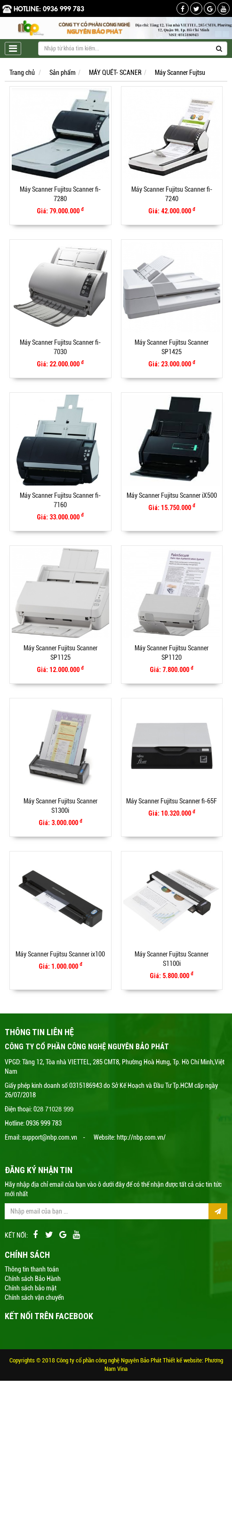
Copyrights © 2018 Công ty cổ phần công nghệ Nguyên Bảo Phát (86, 1360)
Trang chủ (22, 72)
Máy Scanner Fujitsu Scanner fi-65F (171, 801)
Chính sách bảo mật (30, 1288)
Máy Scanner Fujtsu (180, 72)
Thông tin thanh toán (32, 1269)
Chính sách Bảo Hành (33, 1278)
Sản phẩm (62, 72)
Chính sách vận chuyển (34, 1297)
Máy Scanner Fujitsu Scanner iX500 (172, 495)
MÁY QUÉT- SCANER (115, 72)
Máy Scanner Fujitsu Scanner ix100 (60, 954)
